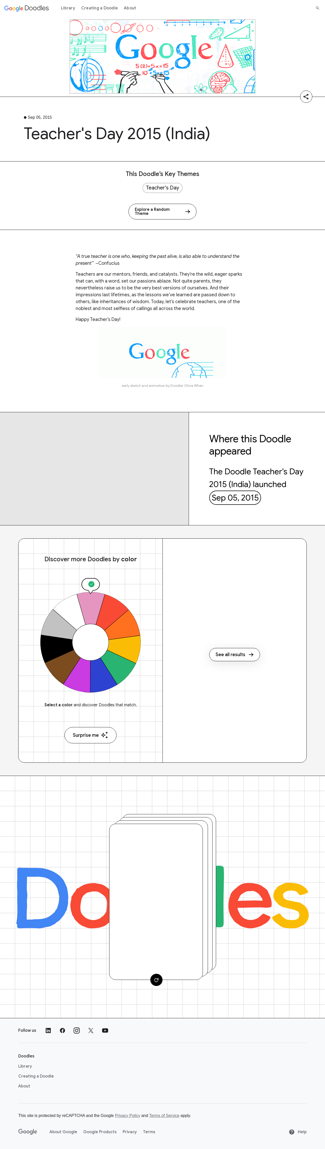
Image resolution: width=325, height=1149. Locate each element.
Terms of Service (164, 1115)
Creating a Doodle (99, 8)
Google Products (100, 1132)
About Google (63, 1132)
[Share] (306, 97)
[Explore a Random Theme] (162, 211)
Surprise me (90, 735)
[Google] (27, 1132)
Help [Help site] (298, 1132)
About (130, 8)
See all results (235, 654)
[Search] (317, 8)
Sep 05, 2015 (235, 498)
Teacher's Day (162, 188)
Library (68, 8)
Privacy (130, 1132)
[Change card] (156, 980)
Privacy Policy (127, 1115)
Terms (149, 1132)
